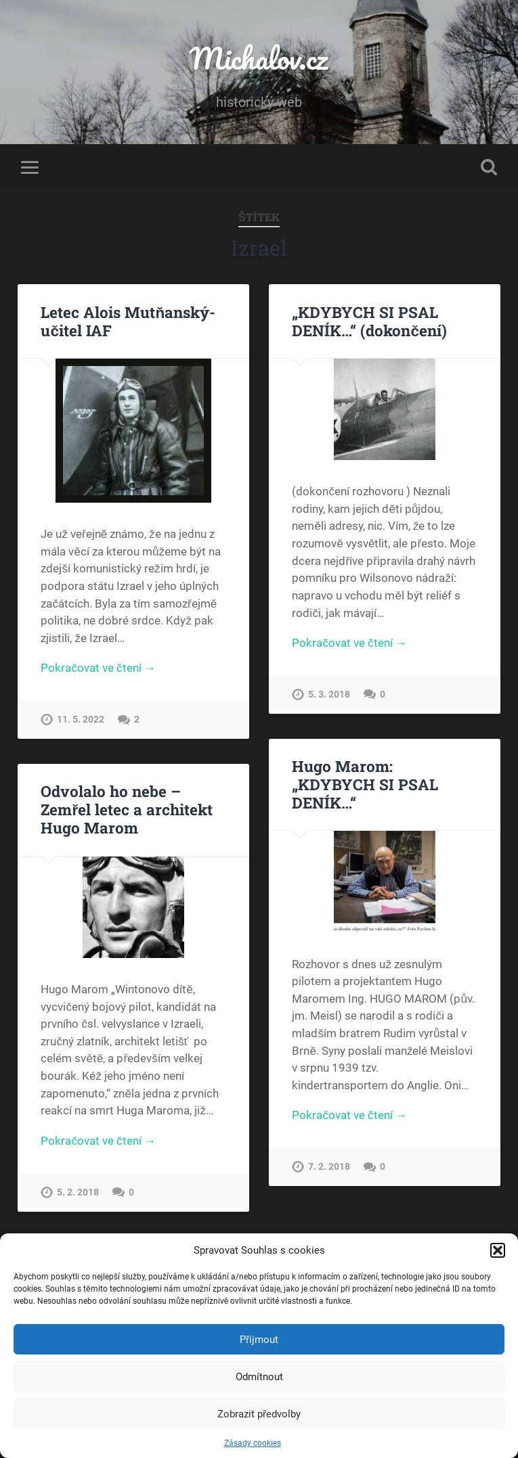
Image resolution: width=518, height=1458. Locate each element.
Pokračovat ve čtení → (98, 668)
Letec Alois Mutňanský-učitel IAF (128, 321)
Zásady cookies (252, 1443)
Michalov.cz (259, 58)
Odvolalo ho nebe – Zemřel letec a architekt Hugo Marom (127, 809)
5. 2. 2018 (78, 1192)
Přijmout (259, 1340)
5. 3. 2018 (329, 694)
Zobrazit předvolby (259, 1414)
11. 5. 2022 (80, 719)
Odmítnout (259, 1377)
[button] (497, 1250)
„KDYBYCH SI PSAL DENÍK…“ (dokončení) (369, 321)
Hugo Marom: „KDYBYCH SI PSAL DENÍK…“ (365, 784)
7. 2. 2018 (329, 1166)
